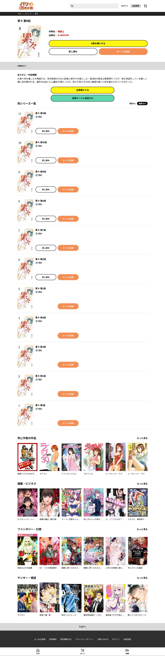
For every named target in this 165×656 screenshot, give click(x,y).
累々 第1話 (40, 405)
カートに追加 (123, 51)
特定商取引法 (65, 639)
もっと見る (142, 438)
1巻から (132, 103)
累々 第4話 (40, 317)
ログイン (124, 6)
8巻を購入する (98, 43)
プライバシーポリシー (84, 639)
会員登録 (135, 6)
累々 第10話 (41, 142)
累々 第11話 (40, 113)
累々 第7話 (40, 230)
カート (82, 654)
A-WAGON (63, 35)
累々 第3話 (40, 347)
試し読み (73, 51)
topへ (82, 626)
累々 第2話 (40, 376)
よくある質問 (39, 639)
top (19, 14)
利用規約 (53, 639)
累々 (36, 14)
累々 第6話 (40, 259)
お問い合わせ (103, 639)
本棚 (127, 654)
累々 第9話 (40, 171)
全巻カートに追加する (82, 98)
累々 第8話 (40, 200)
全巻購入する (82, 90)
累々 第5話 (40, 288)
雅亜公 (61, 31)
